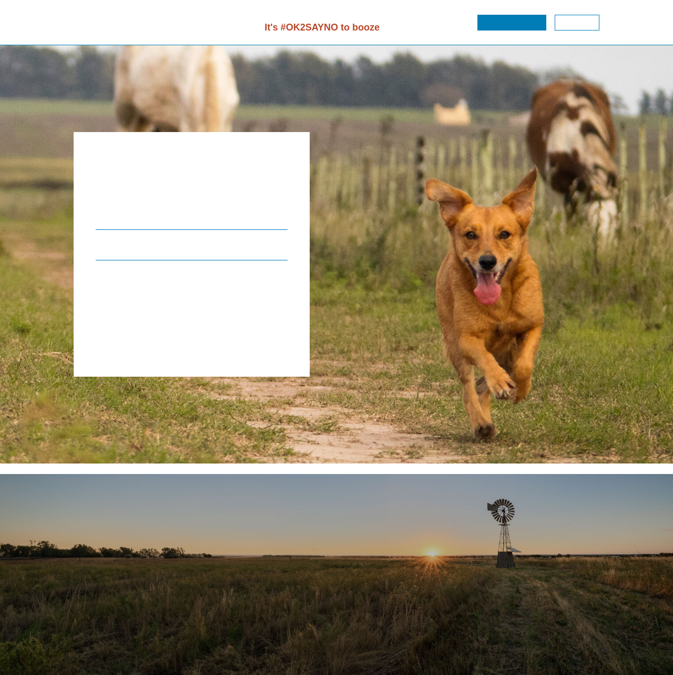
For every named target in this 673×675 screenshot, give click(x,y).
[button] (511, 23)
